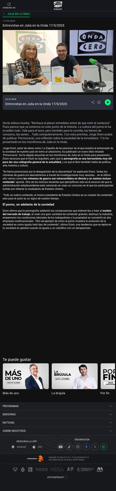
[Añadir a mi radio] (99, 102)
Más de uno (11, 393)
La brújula (58, 393)
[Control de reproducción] (108, 102)
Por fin (105, 393)
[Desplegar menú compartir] (92, 102)
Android (19, 446)
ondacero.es (9, 5)
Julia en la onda (16, 14)
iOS (37, 446)
